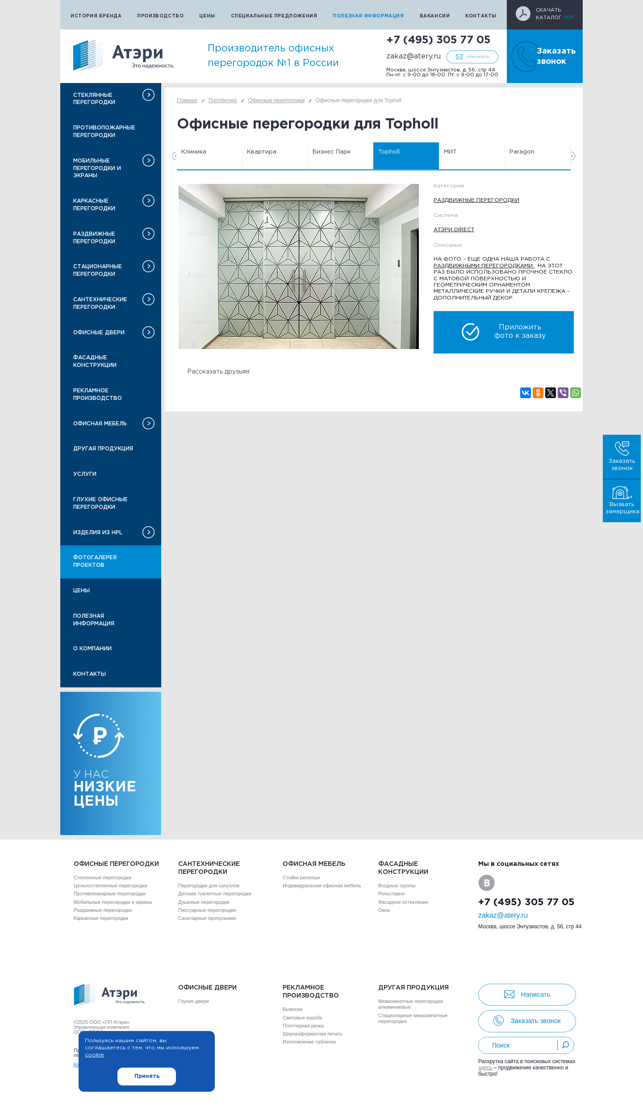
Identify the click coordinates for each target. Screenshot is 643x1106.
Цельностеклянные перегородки (110, 885)
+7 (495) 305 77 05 (438, 40)
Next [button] (573, 156)
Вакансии (435, 16)
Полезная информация (368, 16)
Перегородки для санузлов (208, 885)
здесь (485, 1067)
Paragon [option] (521, 152)
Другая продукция (103, 448)
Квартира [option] (261, 152)
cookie (94, 1054)
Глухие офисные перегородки (100, 503)
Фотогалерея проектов (95, 561)
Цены (207, 16)
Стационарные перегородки (97, 270)
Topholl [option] (389, 152)
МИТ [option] (450, 152)
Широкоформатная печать (313, 1033)
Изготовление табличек (309, 1041)
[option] (298, 266)
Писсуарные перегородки (207, 910)
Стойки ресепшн (301, 877)
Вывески (292, 1009)
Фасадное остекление (403, 902)
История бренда (96, 16)
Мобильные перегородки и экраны (97, 168)
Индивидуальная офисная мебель (322, 885)
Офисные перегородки (116, 864)
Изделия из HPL (97, 532)
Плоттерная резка (303, 1025)
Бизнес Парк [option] (332, 152)
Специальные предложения (274, 16)
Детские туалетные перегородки (214, 893)
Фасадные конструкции (95, 361)
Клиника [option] (193, 152)
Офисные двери (99, 332)
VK (486, 883)
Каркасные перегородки (94, 205)
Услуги (84, 474)
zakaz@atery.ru (413, 56)
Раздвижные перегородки (94, 238)
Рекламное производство (97, 394)
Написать (478, 57)
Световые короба (302, 1017)
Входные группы (396, 885)
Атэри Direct (454, 229)
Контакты (481, 16)
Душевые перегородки (204, 902)
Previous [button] (174, 156)
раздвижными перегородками (484, 265)
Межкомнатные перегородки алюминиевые (410, 1004)
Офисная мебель (100, 423)
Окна (384, 910)
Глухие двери (193, 1001)
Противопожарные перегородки (104, 131)
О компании (92, 648)
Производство (160, 16)
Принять (146, 1076)
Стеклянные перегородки (94, 99)
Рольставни (391, 893)
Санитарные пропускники (207, 918)
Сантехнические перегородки (100, 303)
